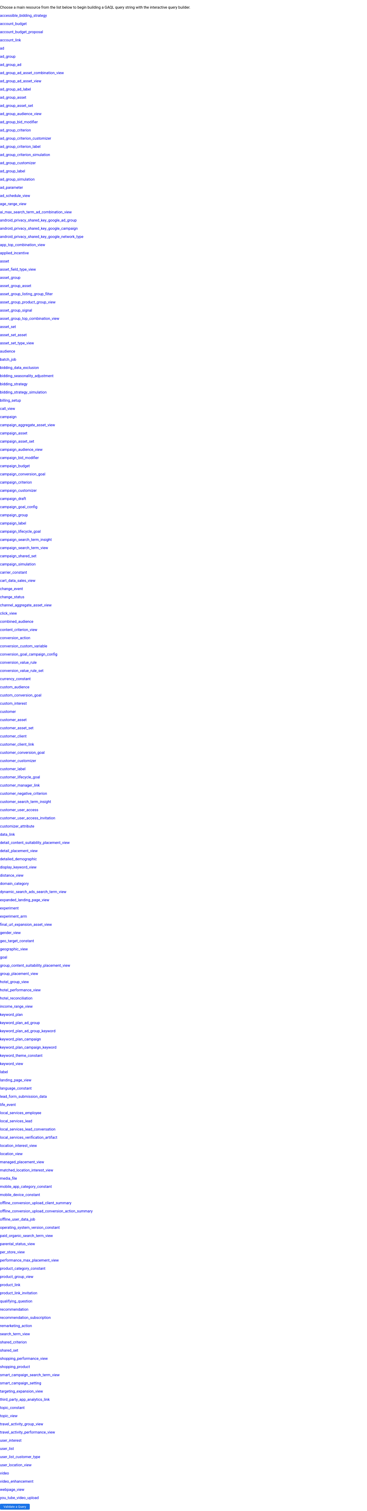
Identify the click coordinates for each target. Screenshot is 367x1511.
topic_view (9, 1416)
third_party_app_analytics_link (25, 1399)
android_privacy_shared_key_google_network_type (41, 236)
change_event (11, 589)
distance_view (11, 875)
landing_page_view (15, 1080)
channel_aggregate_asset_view (26, 605)
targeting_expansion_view (21, 1391)
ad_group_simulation (17, 179)
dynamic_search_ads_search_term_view (33, 892)
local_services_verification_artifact (28, 1137)
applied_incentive (14, 253)
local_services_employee (20, 1113)
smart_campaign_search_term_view (30, 1375)
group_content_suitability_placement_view (35, 965)
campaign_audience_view (21, 449)
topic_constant (12, 1407)
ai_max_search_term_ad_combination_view (36, 212)
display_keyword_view (18, 867)
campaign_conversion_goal (22, 474)
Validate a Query (15, 1506)
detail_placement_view (19, 851)
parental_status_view (17, 1244)
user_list (7, 1448)
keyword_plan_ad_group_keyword (27, 1031)
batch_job (8, 359)
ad (2, 48)
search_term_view (15, 1334)
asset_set (8, 327)
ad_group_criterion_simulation (25, 155)
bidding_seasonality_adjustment (26, 376)
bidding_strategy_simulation (23, 392)
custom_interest (13, 703)
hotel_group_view (14, 982)
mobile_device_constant (20, 1195)
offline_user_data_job (17, 1219)
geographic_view (14, 949)
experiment (9, 908)
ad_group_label (12, 171)
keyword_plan (11, 1014)
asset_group (10, 277)
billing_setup (10, 400)
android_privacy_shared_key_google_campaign (39, 228)
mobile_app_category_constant (26, 1186)
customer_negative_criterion (23, 793)
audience (7, 351)
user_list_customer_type (20, 1457)
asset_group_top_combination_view (29, 318)
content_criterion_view (18, 630)
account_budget (13, 24)
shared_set (9, 1350)
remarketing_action (16, 1326)
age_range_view (13, 204)
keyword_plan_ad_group (20, 1023)
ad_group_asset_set (16, 105)
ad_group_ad (10, 64)
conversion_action (15, 638)
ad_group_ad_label (15, 89)
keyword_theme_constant (21, 1055)
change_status (12, 597)
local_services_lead (16, 1121)
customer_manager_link (20, 785)
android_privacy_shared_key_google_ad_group (38, 220)
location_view (11, 1154)
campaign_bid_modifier (19, 458)
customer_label (13, 769)
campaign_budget (15, 466)
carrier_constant (13, 572)
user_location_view (16, 1465)
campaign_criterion (16, 482)
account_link (10, 40)
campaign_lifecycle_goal (20, 531)
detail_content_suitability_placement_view (35, 842)
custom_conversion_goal (20, 695)
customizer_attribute (17, 826)
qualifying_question (16, 1301)
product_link (10, 1285)
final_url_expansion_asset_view (26, 924)
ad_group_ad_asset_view (20, 81)
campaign (8, 417)
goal (3, 957)
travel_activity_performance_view (27, 1432)
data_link (7, 834)
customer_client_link (17, 744)
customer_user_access (19, 810)
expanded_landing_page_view (24, 900)
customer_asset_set (16, 728)
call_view (7, 408)
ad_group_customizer (18, 163)
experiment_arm (13, 916)
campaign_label (13, 523)
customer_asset (13, 720)
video (4, 1473)
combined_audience (16, 621)
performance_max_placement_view (29, 1260)
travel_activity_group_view (21, 1424)
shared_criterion (13, 1342)
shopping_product (15, 1367)
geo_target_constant (17, 941)
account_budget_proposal (21, 32)
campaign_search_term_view (24, 548)
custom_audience (14, 687)
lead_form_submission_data (23, 1096)
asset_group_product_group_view (27, 302)
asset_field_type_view (18, 269)
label (4, 1072)
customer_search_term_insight (25, 801)
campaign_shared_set (18, 556)
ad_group (7, 56)
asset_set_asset (13, 335)
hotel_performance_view (20, 990)
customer (8, 711)
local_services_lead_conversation (27, 1129)
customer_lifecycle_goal (20, 777)
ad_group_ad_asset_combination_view (32, 73)
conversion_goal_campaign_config (28, 654)
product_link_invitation (18, 1293)
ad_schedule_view (15, 195)
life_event (8, 1104)
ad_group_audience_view (20, 114)
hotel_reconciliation (16, 998)
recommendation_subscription (25, 1317)
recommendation (14, 1309)
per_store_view (12, 1252)
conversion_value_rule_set (22, 670)
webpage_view (12, 1489)
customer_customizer (18, 761)
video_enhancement (16, 1481)
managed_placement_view (22, 1162)
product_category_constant (22, 1268)
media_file (8, 1178)
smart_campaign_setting (20, 1383)
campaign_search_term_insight (26, 539)
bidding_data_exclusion (19, 367)
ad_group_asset (13, 97)
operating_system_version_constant (30, 1227)
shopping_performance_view (24, 1358)
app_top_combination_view (22, 245)
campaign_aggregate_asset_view (27, 425)
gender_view (10, 933)
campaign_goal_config (18, 507)
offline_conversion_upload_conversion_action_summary (46, 1211)
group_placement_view (19, 973)
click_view (8, 613)
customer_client (13, 736)
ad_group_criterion (15, 130)
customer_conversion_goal (22, 752)
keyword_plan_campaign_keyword (28, 1047)
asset (4, 261)
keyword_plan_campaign (20, 1039)
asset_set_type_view (17, 343)
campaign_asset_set (17, 441)
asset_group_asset (15, 286)
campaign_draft (13, 498)
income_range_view (16, 1006)
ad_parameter (11, 187)
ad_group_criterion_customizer (25, 138)
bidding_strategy (13, 384)
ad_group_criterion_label (20, 146)
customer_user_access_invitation (27, 818)
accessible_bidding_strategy (23, 15)
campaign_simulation (18, 564)
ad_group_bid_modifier (19, 122)
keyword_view (11, 1064)
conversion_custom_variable (23, 646)
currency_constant (15, 679)
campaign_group (14, 515)
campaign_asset (13, 433)
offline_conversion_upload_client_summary (35, 1203)
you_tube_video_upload (19, 1498)
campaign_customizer (18, 490)
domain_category (14, 883)
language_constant (16, 1088)
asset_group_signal (16, 310)
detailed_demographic (18, 859)
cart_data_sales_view (17, 580)
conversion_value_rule (18, 662)
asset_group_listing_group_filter (26, 294)
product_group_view (16, 1276)
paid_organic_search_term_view (26, 1236)
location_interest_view (18, 1145)
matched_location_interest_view (26, 1170)
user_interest (11, 1440)
